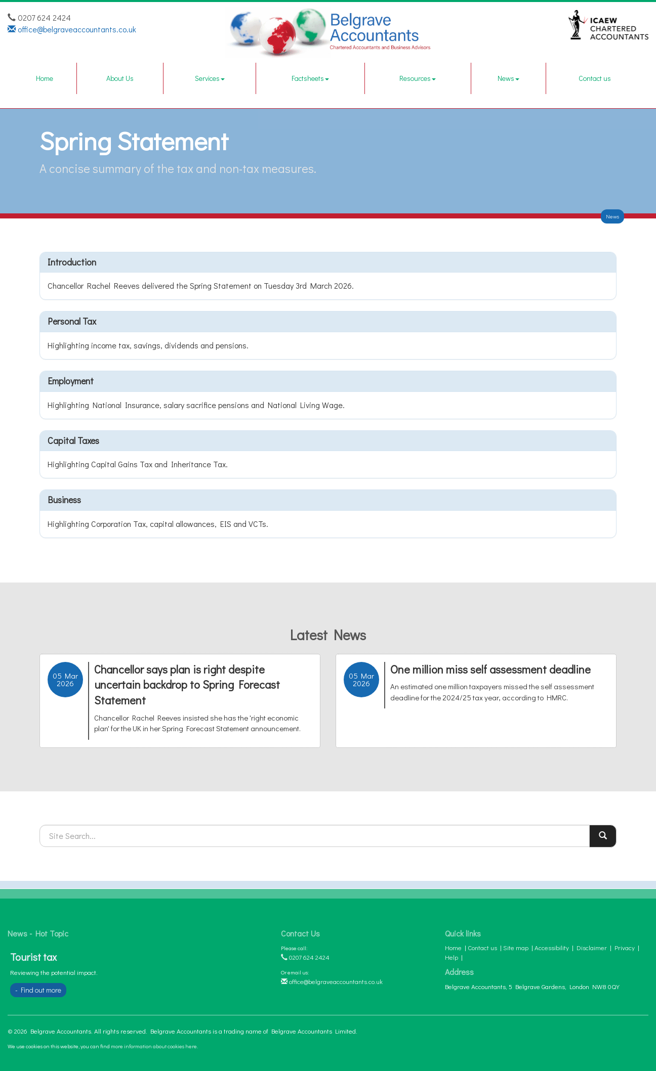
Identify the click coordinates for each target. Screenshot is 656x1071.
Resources (417, 78)
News (508, 78)
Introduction (72, 262)
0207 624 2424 (305, 957)
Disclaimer (592, 947)
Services (210, 78)
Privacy (624, 947)
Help (451, 957)
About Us (120, 78)
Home (44, 78)
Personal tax (72, 321)
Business (64, 500)
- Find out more (38, 990)
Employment (71, 381)
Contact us (595, 78)
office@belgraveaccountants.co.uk (72, 29)
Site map (515, 947)
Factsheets (310, 78)
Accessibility (552, 947)
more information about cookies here (154, 1046)
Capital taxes (73, 440)
